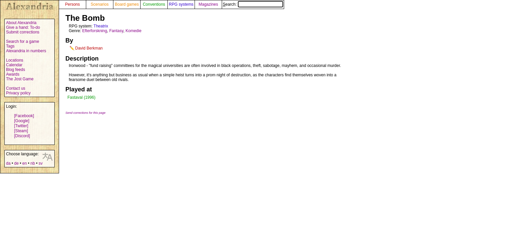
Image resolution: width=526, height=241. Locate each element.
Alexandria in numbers (26, 51)
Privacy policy (18, 93)
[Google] (21, 120)
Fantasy (116, 30)
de (16, 163)
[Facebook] (24, 115)
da (8, 163)
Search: (253, 4)
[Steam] (21, 131)
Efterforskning (94, 30)
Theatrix (101, 26)
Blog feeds (15, 69)
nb (33, 163)
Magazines (208, 4)
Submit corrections (22, 32)
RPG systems (181, 4)
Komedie (133, 30)
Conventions (154, 4)
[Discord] (22, 136)
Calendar (14, 65)
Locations (14, 60)
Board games (127, 4)
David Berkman (89, 48)
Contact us (15, 88)
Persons (72, 4)
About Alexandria (21, 22)
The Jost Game (20, 79)
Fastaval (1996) (81, 97)
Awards (12, 74)
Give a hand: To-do (23, 27)
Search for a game (22, 41)
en (24, 163)
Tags (10, 46)
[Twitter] (21, 126)
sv (41, 163)
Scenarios (99, 4)
